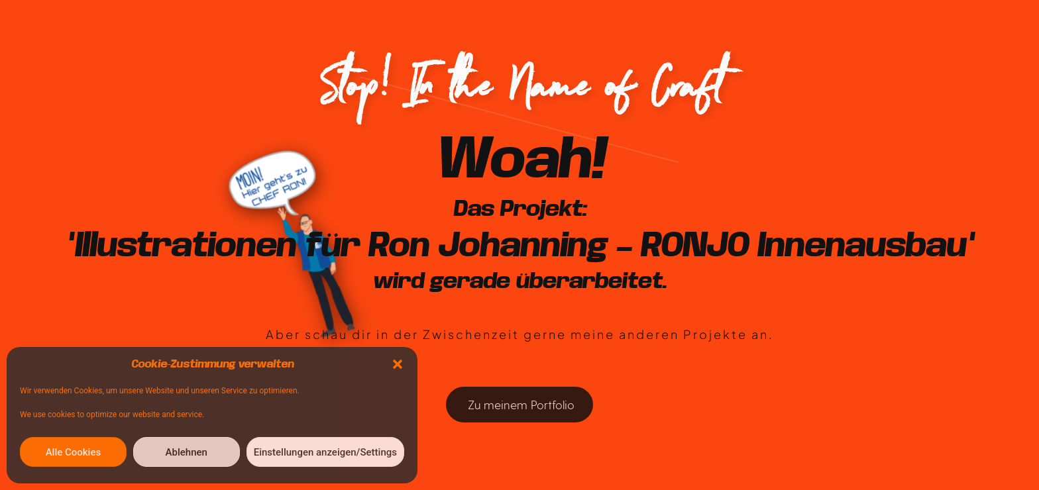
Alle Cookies (73, 452)
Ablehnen (186, 452)
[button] (397, 364)
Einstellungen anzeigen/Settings (325, 452)
